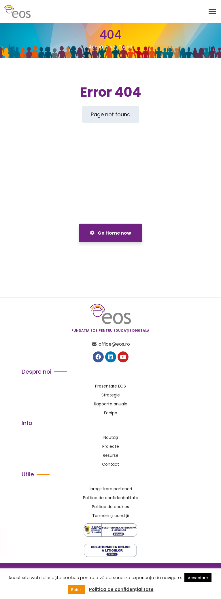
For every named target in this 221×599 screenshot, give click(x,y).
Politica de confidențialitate (121, 589)
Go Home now (110, 233)
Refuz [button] (76, 589)
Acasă (96, 47)
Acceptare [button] (198, 578)
